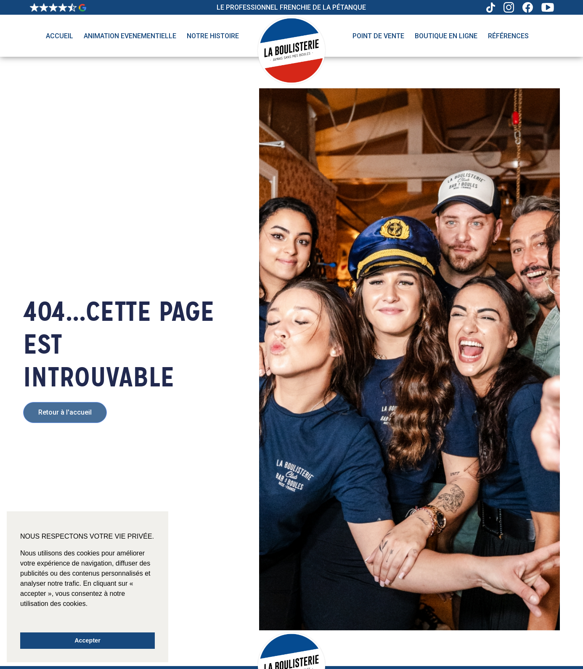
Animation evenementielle (130, 36)
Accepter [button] (87, 640)
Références (508, 36)
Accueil (59, 36)
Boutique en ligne (446, 36)
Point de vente (378, 36)
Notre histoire (213, 36)
